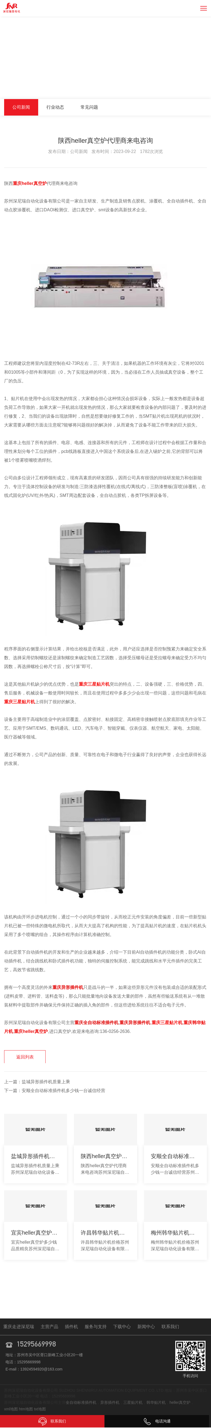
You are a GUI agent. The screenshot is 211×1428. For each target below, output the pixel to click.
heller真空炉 (180, 1403)
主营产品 (49, 1327)
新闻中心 (175, 87)
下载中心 (122, 1327)
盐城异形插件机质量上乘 (46, 1082)
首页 (156, 87)
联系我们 (170, 1327)
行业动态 (55, 107)
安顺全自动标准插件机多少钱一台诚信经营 (63, 1091)
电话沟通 (157, 1421)
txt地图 (40, 1409)
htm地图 (26, 1409)
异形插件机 (110, 1403)
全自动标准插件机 (81, 1403)
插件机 (71, 1327)
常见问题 (89, 107)
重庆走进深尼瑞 (18, 1327)
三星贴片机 (133, 1403)
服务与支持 (96, 1327)
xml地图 (11, 1409)
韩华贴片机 (156, 1403)
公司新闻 (198, 87)
